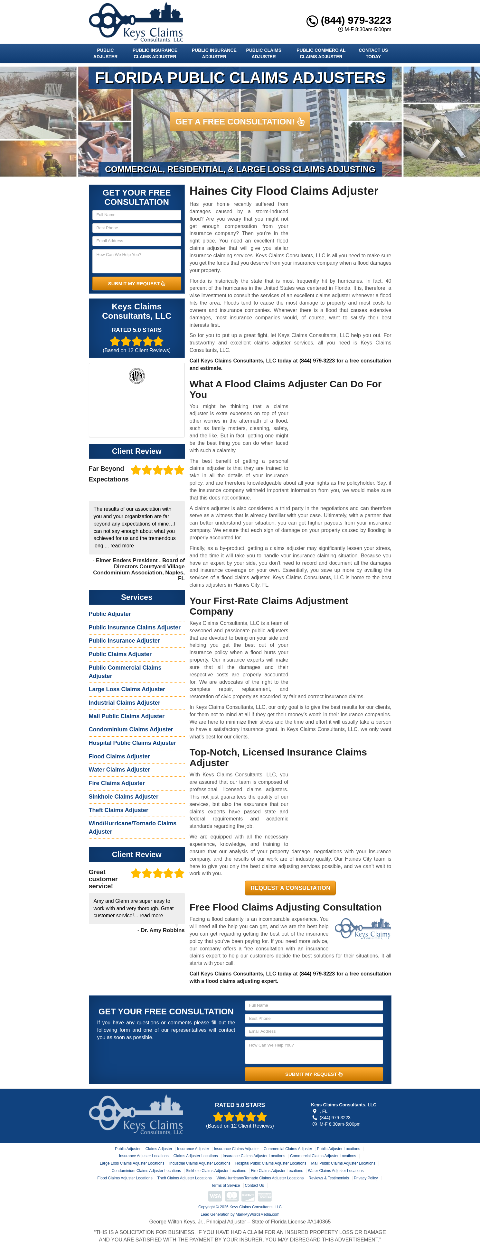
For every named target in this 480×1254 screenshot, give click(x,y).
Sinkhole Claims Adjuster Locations (216, 1170)
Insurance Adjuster (193, 1149)
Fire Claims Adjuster (117, 783)
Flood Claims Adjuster (119, 756)
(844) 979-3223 (348, 20)
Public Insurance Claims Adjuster (155, 53)
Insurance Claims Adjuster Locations (254, 1156)
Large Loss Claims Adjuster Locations (132, 1163)
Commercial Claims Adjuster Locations (323, 1156)
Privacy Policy (366, 1178)
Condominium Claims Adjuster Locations (146, 1170)
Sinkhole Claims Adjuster (123, 796)
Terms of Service (225, 1185)
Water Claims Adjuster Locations (335, 1170)
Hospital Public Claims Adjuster (132, 743)
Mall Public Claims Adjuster (127, 716)
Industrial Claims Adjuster (124, 703)
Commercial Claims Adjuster (288, 1149)
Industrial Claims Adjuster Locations (200, 1163)
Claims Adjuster (159, 1149)
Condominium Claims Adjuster (131, 729)
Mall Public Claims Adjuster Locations (343, 1163)
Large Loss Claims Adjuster (127, 689)
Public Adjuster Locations (338, 1149)
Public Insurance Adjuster (214, 53)
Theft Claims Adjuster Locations (184, 1178)
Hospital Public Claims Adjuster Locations (270, 1163)
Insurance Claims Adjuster (236, 1149)
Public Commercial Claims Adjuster (320, 53)
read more (122, 545)
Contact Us (254, 1185)
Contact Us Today (373, 53)
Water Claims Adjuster (119, 769)
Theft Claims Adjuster (118, 810)
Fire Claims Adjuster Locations (277, 1170)
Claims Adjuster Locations (196, 1156)
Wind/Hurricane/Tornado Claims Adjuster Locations (260, 1178)
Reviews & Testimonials (328, 1178)
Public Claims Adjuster (263, 53)
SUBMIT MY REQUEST (136, 283)
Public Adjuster (105, 53)
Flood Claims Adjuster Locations (124, 1178)
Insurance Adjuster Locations (144, 1156)
